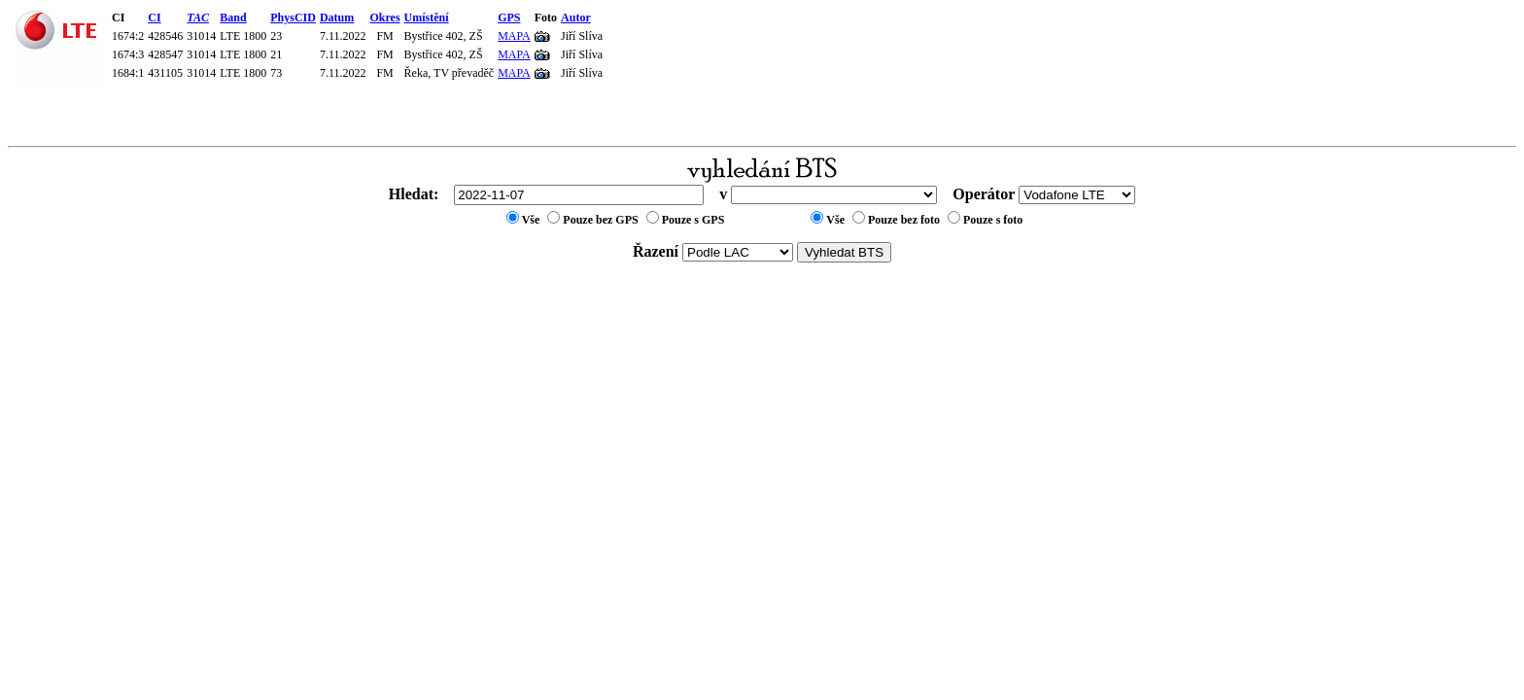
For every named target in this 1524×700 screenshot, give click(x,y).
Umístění (426, 17)
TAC (198, 17)
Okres (384, 17)
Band (233, 17)
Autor (576, 17)
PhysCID (293, 17)
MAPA (514, 36)
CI (154, 17)
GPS (509, 17)
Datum (337, 17)
